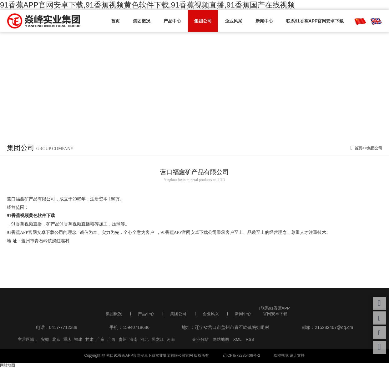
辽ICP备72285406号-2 (241, 355)
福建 (78, 339)
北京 (56, 339)
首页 (115, 20)
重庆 (67, 339)
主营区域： (28, 339)
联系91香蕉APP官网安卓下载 (315, 20)
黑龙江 (158, 339)
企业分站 (200, 339)
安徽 (45, 339)
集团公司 (203, 20)
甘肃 (89, 339)
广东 (100, 339)
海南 (133, 339)
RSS (250, 339)
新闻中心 (264, 20)
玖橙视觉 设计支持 (289, 355)
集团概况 (141, 20)
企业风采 (233, 20)
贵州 (123, 339)
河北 (144, 339)
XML (237, 339)
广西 (111, 339)
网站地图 (221, 339)
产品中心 (172, 20)
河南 (171, 339)
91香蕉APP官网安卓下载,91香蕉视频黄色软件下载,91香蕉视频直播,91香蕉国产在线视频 (147, 5)
